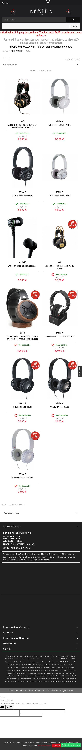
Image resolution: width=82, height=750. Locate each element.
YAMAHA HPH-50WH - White (22, 477)
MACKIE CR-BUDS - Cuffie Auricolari (22, 266)
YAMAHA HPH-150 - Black (22, 195)
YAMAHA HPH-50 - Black (59, 407)
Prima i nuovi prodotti (41, 64)
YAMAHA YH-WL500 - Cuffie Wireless (59, 336)
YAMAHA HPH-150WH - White (60, 195)
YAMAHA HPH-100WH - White (60, 125)
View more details (45, 745)
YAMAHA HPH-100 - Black (22, 407)
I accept (57, 745)
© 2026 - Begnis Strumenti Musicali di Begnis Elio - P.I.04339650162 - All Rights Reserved (41, 690)
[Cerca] (34, 19)
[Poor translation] (9, 707)
